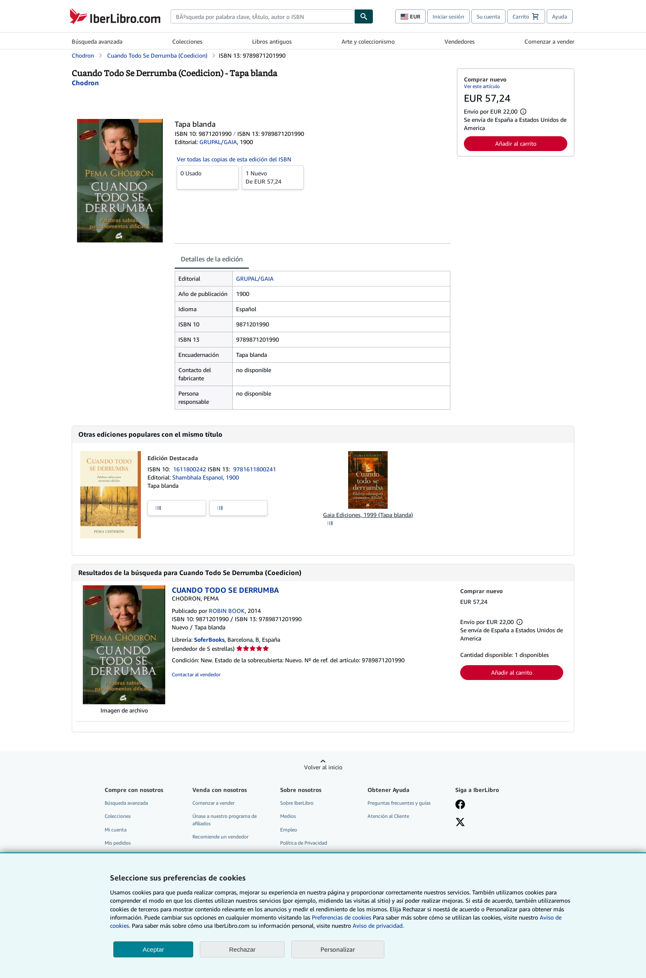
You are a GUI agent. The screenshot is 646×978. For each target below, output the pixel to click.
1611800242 (190, 469)
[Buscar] (364, 16)
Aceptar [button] (153, 949)
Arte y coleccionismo (368, 41)
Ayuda (559, 16)
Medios (288, 816)
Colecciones (187, 41)
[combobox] (262, 16)
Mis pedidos (118, 843)
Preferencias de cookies (341, 917)
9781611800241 (254, 469)
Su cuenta (488, 16)
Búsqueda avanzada (97, 41)
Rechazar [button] (242, 949)
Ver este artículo (482, 86)
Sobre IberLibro (297, 803)
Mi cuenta (115, 830)
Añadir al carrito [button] (515, 143)
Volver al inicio (323, 767)
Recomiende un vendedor (220, 837)
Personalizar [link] (338, 949)
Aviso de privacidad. (378, 925)
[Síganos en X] (460, 823)
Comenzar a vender (549, 41)
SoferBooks (209, 639)
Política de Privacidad (303, 843)
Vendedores (460, 41)
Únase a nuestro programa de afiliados (224, 819)
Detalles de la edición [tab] (212, 259)
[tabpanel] (312, 340)
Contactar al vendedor (196, 674)
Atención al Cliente (388, 816)
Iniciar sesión (448, 16)
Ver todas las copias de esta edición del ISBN (234, 159)
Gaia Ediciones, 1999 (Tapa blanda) (368, 514)
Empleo (288, 830)
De (273, 177)
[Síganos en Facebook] (460, 805)
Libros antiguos (272, 41)
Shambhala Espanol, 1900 (205, 477)
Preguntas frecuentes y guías (399, 803)
